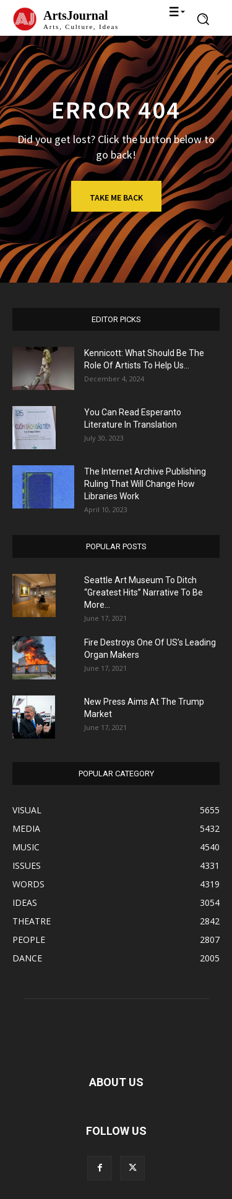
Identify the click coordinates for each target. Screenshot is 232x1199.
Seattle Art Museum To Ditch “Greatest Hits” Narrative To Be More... (143, 592)
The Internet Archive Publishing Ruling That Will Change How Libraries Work (145, 484)
